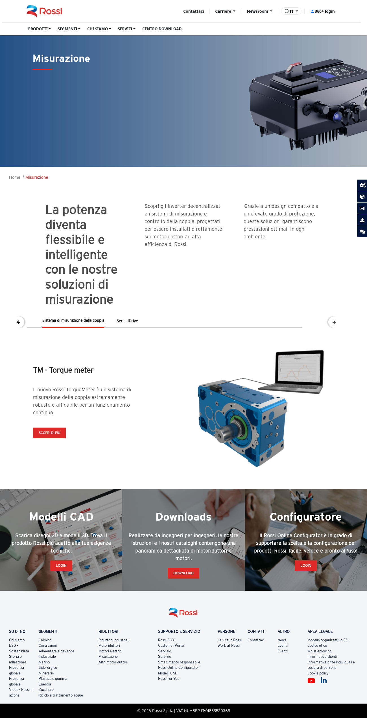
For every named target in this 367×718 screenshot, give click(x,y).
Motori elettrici (110, 668)
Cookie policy (318, 690)
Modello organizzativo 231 (327, 657)
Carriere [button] (223, 11)
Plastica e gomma (53, 695)
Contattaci (193, 11)
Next (334, 322)
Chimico (45, 657)
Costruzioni (48, 662)
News (282, 657)
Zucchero (46, 706)
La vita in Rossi (230, 657)
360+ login (322, 11)
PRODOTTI (38, 28)
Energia (45, 701)
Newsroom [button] (258, 11)
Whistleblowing (319, 668)
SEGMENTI (67, 28)
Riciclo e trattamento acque (61, 712)
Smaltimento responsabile (179, 679)
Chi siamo (17, 657)
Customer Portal (171, 662)
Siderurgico (48, 684)
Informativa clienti (322, 673)
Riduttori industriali (114, 657)
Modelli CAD (168, 690)
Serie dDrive (127, 321)
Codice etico (317, 662)
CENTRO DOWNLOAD (162, 28)
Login (61, 583)
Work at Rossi (229, 662)
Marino (44, 679)
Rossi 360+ (167, 657)
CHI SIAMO (97, 28)
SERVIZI (125, 28)
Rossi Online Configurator (178, 684)
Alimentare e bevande (56, 668)
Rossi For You (168, 695)
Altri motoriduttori (113, 679)
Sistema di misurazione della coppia (73, 320)
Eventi (283, 662)
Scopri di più (49, 433)
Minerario (46, 690)
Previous (18, 322)
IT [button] (290, 11)
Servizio (164, 668)
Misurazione (36, 177)
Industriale (47, 673)
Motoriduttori (109, 662)
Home (14, 177)
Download (183, 590)
